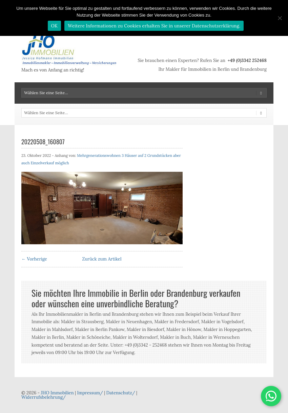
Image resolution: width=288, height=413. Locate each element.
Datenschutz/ (120, 393)
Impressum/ (90, 393)
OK (54, 26)
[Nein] (279, 18)
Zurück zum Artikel (102, 259)
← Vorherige (34, 259)
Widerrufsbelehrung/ (43, 397)
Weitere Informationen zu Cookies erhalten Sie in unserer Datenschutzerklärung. (154, 26)
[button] (271, 396)
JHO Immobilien (57, 393)
